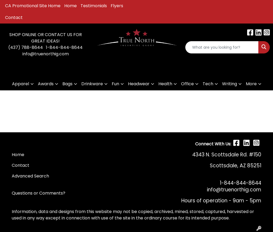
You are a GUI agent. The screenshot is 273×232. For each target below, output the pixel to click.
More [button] (251, 84)
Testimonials (94, 6)
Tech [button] (208, 84)
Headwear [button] (139, 84)
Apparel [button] (20, 84)
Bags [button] (67, 84)
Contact (14, 17)
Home (70, 6)
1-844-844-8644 (64, 47)
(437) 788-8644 (25, 47)
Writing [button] (229, 84)
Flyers (117, 6)
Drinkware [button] (92, 84)
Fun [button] (115, 84)
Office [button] (187, 84)
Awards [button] (46, 84)
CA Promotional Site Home (33, 6)
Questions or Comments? (38, 193)
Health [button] (165, 84)
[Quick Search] (222, 47)
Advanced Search (30, 176)
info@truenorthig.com (45, 54)
